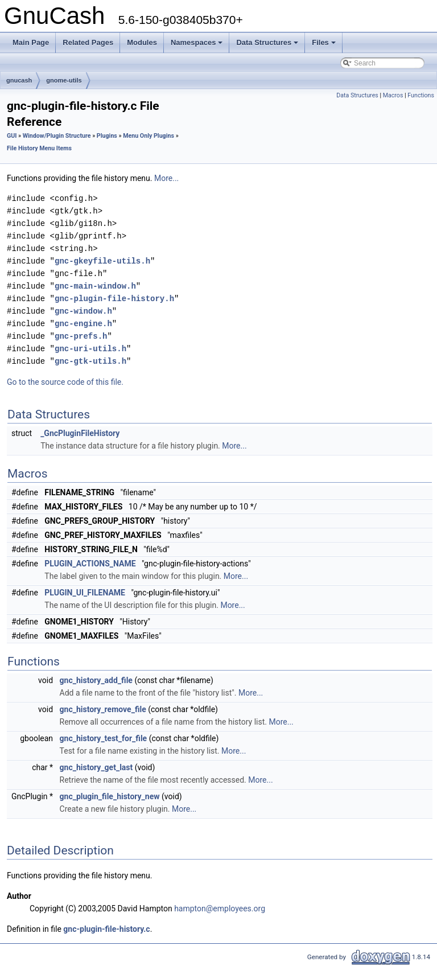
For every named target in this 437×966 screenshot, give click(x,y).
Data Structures (268, 45)
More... (166, 178)
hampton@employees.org (219, 908)
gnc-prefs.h (81, 336)
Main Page (31, 42)
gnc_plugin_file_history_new (110, 796)
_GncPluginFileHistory (79, 433)
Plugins (107, 135)
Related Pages (88, 42)
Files (324, 45)
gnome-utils (63, 80)
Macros (393, 95)
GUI (12, 135)
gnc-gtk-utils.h (90, 361)
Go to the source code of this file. (65, 382)
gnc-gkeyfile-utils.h (102, 261)
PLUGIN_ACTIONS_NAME (89, 563)
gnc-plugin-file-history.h (114, 298)
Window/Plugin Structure (57, 135)
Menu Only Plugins (148, 135)
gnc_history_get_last (96, 767)
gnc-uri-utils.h (90, 348)
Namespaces (198, 45)
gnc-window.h (83, 311)
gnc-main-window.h (95, 286)
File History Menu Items (39, 148)
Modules (142, 42)
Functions (420, 95)
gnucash (19, 80)
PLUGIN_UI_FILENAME (84, 592)
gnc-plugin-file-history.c (106, 929)
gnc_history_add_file (96, 680)
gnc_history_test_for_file (103, 738)
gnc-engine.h (83, 323)
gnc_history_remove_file (103, 709)
